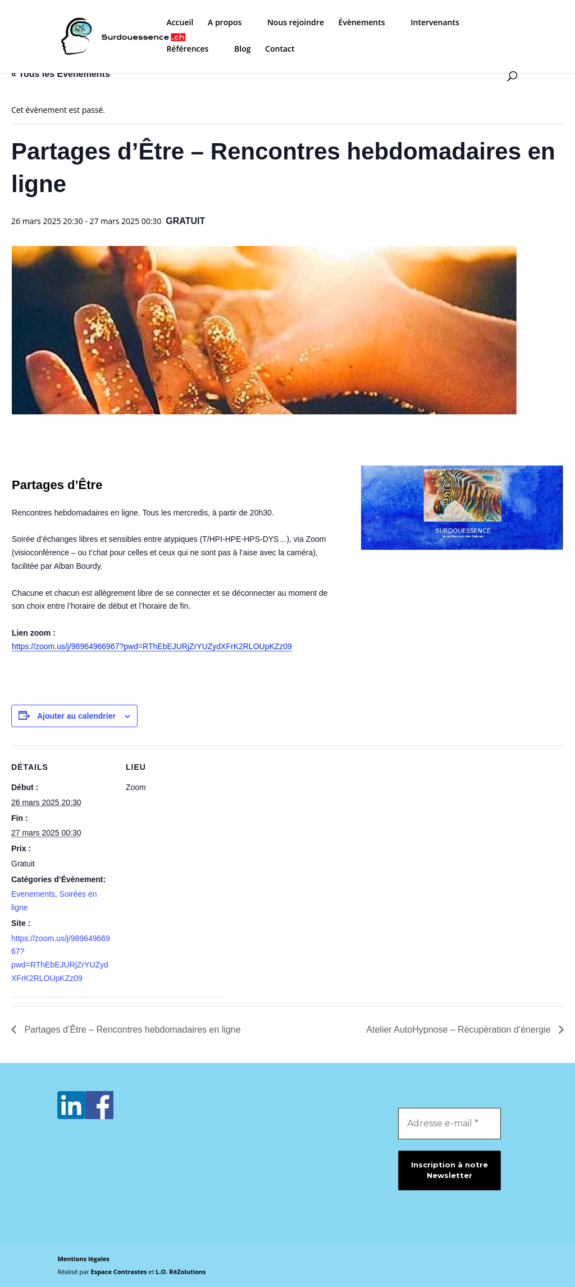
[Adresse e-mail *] (449, 1123)
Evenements (33, 893)
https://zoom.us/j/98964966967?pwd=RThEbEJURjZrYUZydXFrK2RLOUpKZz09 (152, 646)
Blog (242, 49)
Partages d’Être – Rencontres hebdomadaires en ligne (131, 1029)
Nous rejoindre (295, 23)
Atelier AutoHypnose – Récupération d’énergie (459, 1029)
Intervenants (434, 23)
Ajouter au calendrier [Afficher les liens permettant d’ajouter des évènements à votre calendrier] (76, 715)
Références (187, 49)
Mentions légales (83, 1258)
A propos (224, 23)
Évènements (362, 23)
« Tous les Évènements (60, 74)
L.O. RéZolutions (181, 1271)
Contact (279, 49)
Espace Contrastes (120, 1271)
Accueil (179, 23)
